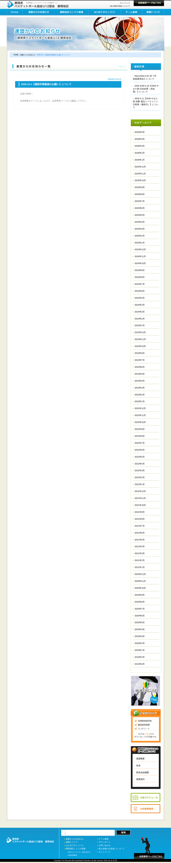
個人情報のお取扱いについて (111, 849)
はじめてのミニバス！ (105, 12)
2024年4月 (140, 305)
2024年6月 (140, 291)
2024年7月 (140, 284)
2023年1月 (140, 401)
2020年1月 (140, 650)
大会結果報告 (72, 855)
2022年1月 (140, 484)
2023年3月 (140, 388)
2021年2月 (140, 560)
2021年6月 (140, 533)
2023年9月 (140, 353)
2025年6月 (140, 208)
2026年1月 (140, 160)
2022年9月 (140, 429)
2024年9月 (140, 270)
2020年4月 (140, 629)
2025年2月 (140, 236)
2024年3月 (140, 312)
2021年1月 (140, 567)
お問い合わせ (104, 845)
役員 (138, 765)
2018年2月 (140, 657)
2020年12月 (140, 574)
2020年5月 (140, 622)
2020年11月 (140, 581)
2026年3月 (140, 146)
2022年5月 (140, 457)
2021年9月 (140, 512)
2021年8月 (140, 519)
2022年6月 (140, 450)
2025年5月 (140, 215)
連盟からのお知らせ (39, 12)
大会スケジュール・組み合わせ (78, 852)
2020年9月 (140, 595)
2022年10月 (140, 422)
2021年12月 (140, 491)
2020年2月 (140, 643)
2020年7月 (140, 609)
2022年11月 (140, 415)
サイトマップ (125, 3)
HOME (15, 12)
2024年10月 (140, 263)
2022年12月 (140, 408)
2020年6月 (140, 615)
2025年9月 (140, 187)
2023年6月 (140, 367)
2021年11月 (140, 498)
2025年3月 (140, 229)
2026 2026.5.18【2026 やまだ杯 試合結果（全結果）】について (146, 89)
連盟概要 (140, 758)
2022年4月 (140, 463)
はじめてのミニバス (75, 845)
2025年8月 (140, 194)
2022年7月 (140, 443)
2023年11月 (140, 339)
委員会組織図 (142, 772)
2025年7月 (140, 201)
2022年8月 (140, 436)
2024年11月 (140, 256)
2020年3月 (140, 636)
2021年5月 (140, 539)
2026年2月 (140, 153)
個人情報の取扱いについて (120, 6)
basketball (79, 860)
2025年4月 (140, 222)
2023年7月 (140, 360)
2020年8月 (140, 602)
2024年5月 (140, 298)
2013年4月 (140, 664)
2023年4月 (140, 381)
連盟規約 (140, 779)
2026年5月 (140, 132)
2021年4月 (140, 546)
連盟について (153, 12)
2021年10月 (140, 505)
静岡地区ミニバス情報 (72, 12)
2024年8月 (140, 277)
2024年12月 (140, 249)
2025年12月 (140, 166)
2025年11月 (140, 173)
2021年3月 (140, 553)
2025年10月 (140, 180)
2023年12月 (140, 332)
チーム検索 (131, 12)
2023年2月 (140, 394)
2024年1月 (140, 325)
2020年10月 (140, 588)
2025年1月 (140, 242)
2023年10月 (140, 346)
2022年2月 (140, 477)
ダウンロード (104, 842)
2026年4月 (140, 139)
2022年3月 (140, 470)
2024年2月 (140, 318)
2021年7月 (140, 526)
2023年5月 (140, 374)
